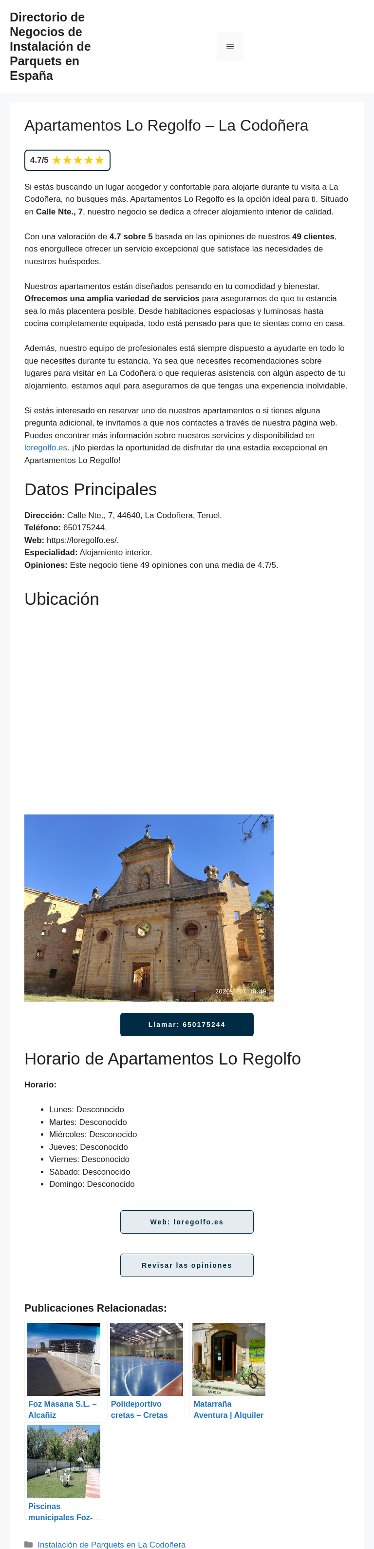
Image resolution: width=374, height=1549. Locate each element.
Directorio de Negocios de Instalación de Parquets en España (50, 46)
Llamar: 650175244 (187, 1024)
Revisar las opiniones (187, 1265)
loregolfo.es (45, 447)
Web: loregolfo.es (187, 1222)
